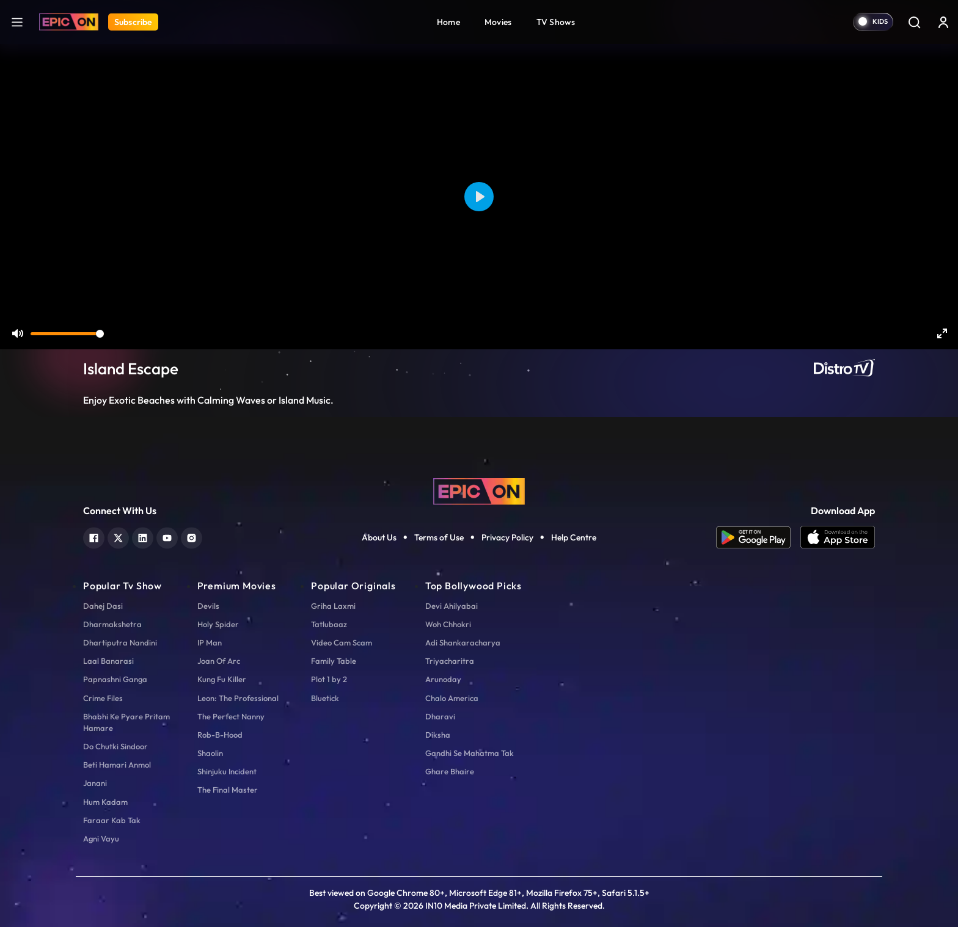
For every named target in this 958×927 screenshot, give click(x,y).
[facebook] (93, 536)
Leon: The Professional (238, 698)
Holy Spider (218, 624)
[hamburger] (17, 21)
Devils (208, 606)
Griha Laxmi (333, 606)
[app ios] (837, 537)
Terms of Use (439, 537)
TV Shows (556, 21)
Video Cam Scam (341, 642)
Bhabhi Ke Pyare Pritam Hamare (126, 722)
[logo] (479, 490)
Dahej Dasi (103, 606)
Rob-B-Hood (220, 735)
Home (448, 21)
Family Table (333, 661)
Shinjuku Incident (227, 771)
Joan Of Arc (218, 661)
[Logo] (68, 22)
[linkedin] (142, 536)
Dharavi (440, 716)
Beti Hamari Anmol (117, 764)
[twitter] (118, 536)
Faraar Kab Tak (112, 820)
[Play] (479, 196)
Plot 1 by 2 (329, 679)
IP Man (209, 642)
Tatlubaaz (329, 624)
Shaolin (210, 753)
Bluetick (325, 698)
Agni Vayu (101, 838)
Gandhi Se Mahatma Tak (469, 753)
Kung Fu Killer (221, 679)
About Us (379, 537)
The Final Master (227, 789)
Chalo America (451, 698)
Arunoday (443, 679)
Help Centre (573, 537)
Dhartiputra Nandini (120, 642)
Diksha (437, 735)
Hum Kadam (105, 802)
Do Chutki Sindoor (115, 746)
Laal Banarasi (108, 661)
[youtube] (167, 536)
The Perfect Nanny (231, 716)
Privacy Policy (507, 537)
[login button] (943, 22)
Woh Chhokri (448, 624)
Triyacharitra (449, 661)
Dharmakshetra (112, 624)
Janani (95, 783)
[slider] (67, 334)
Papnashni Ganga (115, 679)
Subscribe (133, 21)
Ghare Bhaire (449, 771)
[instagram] (191, 536)
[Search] (914, 22)
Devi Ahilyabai (451, 606)
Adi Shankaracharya (462, 642)
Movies (498, 21)
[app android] (758, 537)
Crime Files (103, 698)
